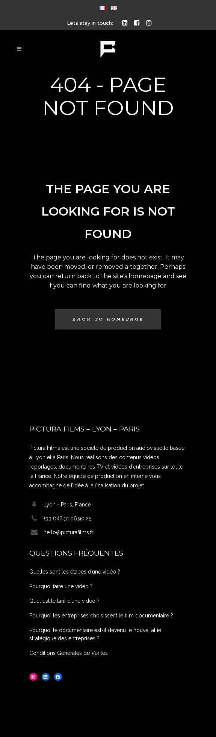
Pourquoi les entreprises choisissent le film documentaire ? (101, 616)
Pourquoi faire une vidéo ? (61, 586)
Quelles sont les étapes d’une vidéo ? (74, 572)
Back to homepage (108, 319)
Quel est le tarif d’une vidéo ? (64, 601)
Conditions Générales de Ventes (68, 653)
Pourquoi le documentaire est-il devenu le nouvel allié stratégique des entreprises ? (95, 634)
